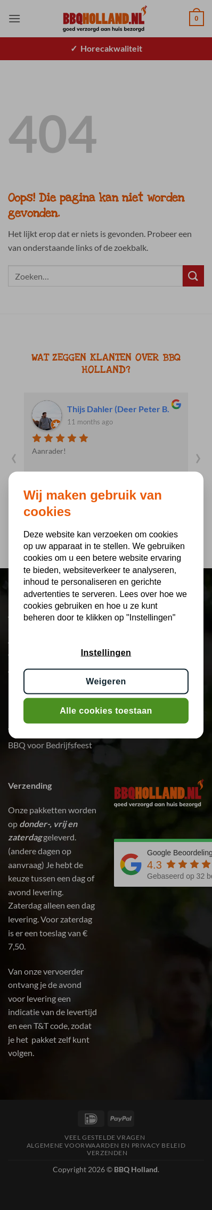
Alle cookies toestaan (106, 710)
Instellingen (106, 652)
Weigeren (106, 681)
